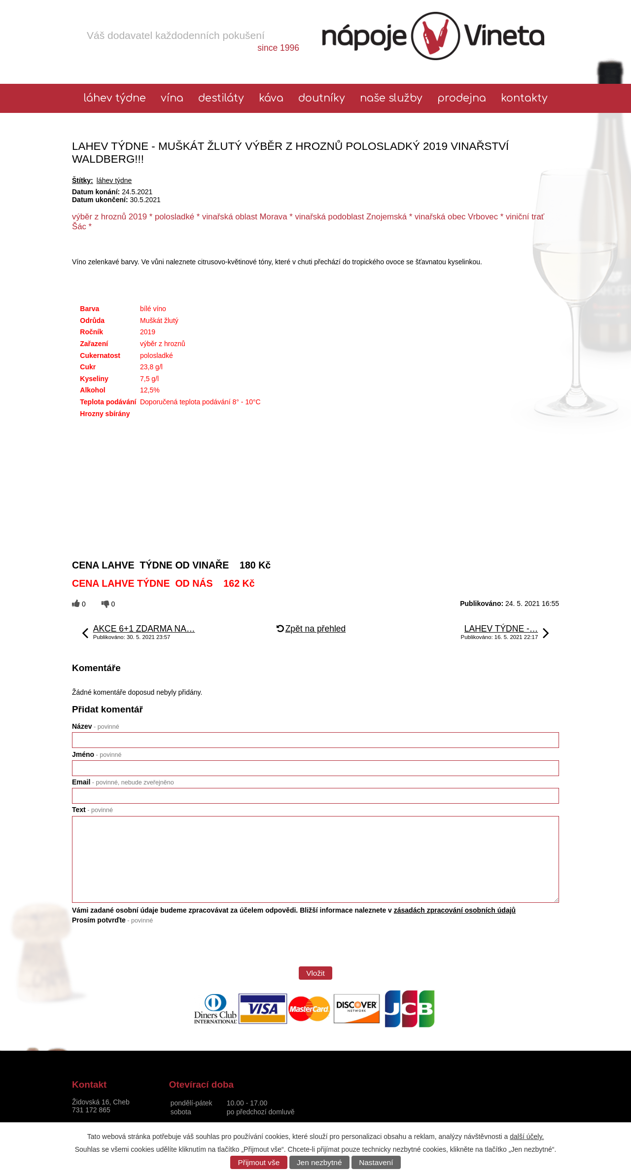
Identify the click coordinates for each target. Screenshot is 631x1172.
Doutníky (321, 98)
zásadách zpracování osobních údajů (455, 910)
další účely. (527, 1136)
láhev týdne (115, 98)
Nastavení (376, 1162)
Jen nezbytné (319, 1162)
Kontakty (524, 98)
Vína (172, 98)
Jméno (96, 754)
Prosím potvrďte (112, 920)
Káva (271, 98)
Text (92, 810)
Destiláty (221, 98)
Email (123, 782)
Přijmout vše (259, 1162)
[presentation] (147, 948)
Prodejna (461, 98)
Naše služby (391, 98)
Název (95, 726)
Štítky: (82, 180)
